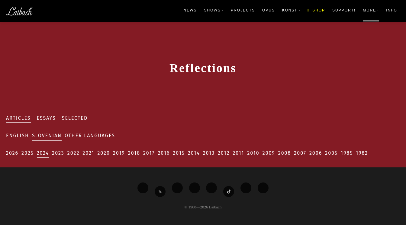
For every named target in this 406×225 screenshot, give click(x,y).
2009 (269, 153)
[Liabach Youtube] (194, 187)
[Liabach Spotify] (245, 187)
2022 (73, 153)
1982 (362, 153)
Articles (18, 118)
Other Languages (90, 135)
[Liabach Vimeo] (177, 187)
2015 (179, 153)
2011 (238, 153)
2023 (58, 153)
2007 (300, 153)
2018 (134, 153)
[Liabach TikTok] (228, 191)
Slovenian (47, 135)
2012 (224, 153)
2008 (284, 153)
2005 (331, 153)
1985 (347, 153)
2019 (119, 153)
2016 (164, 153)
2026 (12, 153)
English (17, 135)
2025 (27, 153)
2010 (253, 153)
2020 (103, 153)
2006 (315, 153)
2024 (43, 153)
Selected (75, 118)
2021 (88, 153)
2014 (194, 153)
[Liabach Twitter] (160, 191)
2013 (209, 153)
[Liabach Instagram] (211, 187)
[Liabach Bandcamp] (263, 187)
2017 (149, 153)
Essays (46, 118)
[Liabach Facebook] (142, 187)
